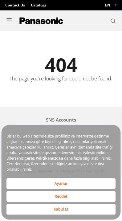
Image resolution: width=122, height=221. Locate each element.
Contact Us (15, 5)
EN (107, 5)
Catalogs (39, 5)
